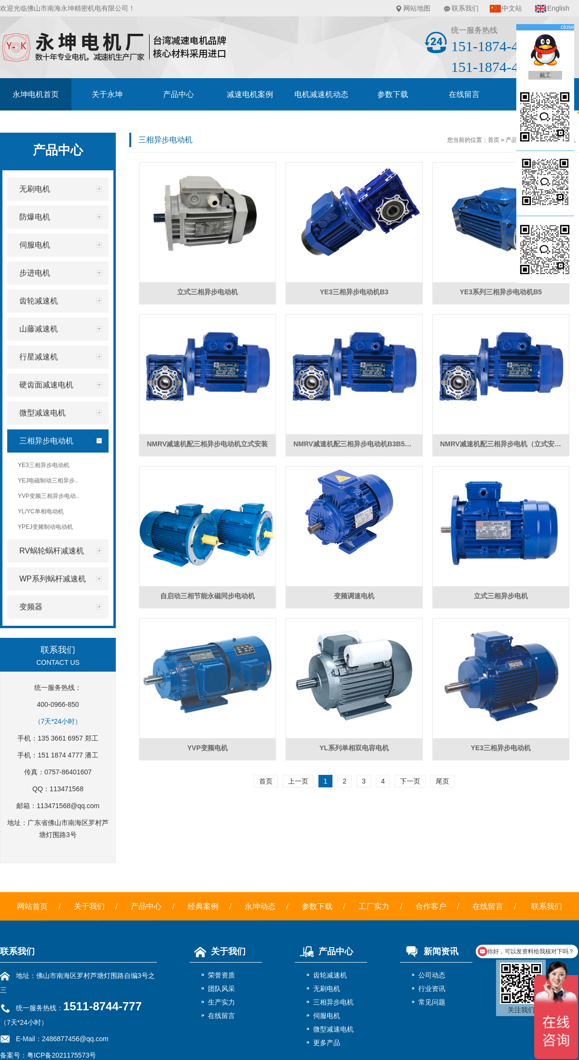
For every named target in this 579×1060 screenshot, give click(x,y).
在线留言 (464, 94)
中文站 (512, 8)
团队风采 (221, 988)
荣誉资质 (221, 975)
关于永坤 (107, 94)
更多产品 (326, 1042)
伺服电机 (326, 1015)
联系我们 (465, 8)
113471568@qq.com (68, 806)
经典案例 (203, 906)
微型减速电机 (333, 1029)
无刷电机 (326, 988)
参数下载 (392, 94)
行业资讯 (431, 988)
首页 (493, 140)
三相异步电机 (333, 1002)
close (567, 27)
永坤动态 (260, 906)
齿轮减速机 (330, 975)
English (558, 8)
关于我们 (89, 906)
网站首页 (32, 906)
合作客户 (430, 906)
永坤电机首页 (36, 94)
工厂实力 (373, 906)
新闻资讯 (429, 951)
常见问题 (431, 1002)
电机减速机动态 (321, 94)
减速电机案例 (250, 94)
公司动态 (431, 975)
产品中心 (178, 94)
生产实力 (221, 1002)
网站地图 (416, 8)
